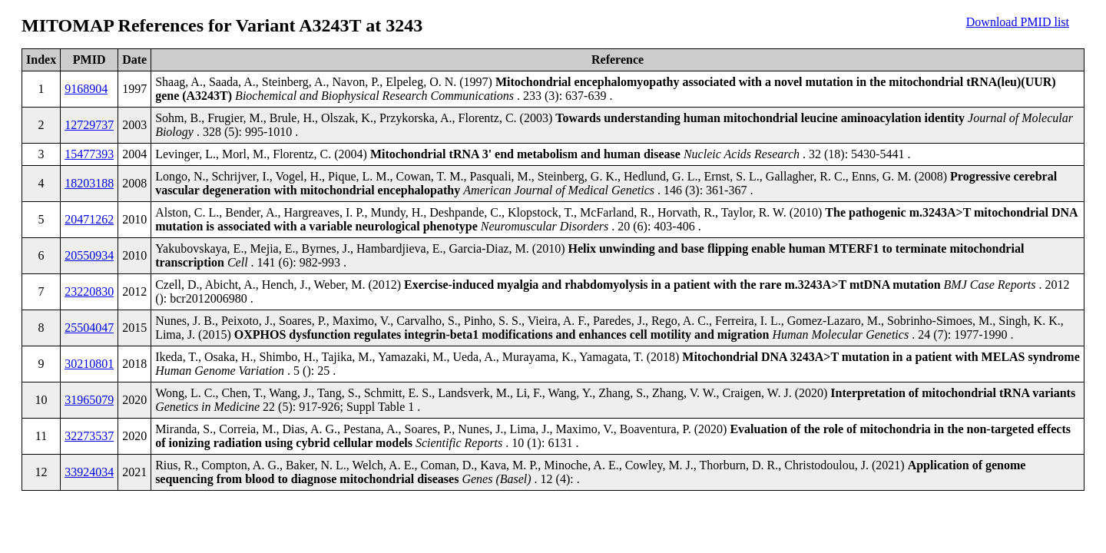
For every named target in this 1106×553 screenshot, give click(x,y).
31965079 (89, 399)
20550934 (89, 255)
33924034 (89, 471)
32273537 (89, 435)
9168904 (86, 88)
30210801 (89, 363)
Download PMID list (1017, 21)
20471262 (89, 219)
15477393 (89, 154)
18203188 (89, 183)
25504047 (89, 327)
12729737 (89, 124)
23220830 (89, 291)
